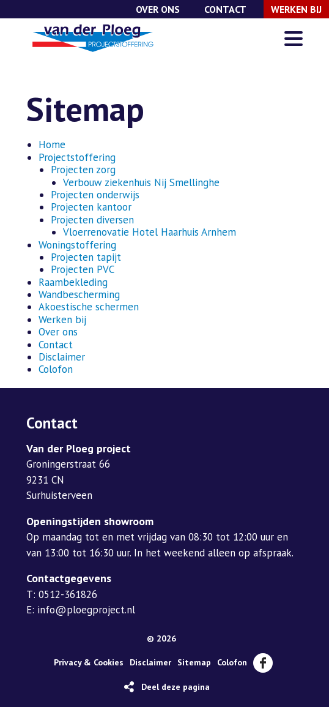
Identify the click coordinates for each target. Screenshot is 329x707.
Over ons (158, 9)
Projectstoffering (77, 157)
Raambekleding (73, 282)
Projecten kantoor (91, 207)
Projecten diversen (92, 219)
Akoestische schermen (89, 306)
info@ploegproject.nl (86, 609)
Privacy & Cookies (89, 662)
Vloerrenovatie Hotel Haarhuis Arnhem (149, 232)
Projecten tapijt (86, 257)
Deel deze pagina (175, 687)
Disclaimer (62, 357)
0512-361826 (68, 594)
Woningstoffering (77, 245)
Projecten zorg (83, 169)
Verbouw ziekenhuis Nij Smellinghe (141, 182)
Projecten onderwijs (95, 194)
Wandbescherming (79, 294)
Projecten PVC (82, 269)
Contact (225, 9)
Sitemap (194, 662)
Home (52, 144)
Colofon (56, 369)
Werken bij (296, 9)
